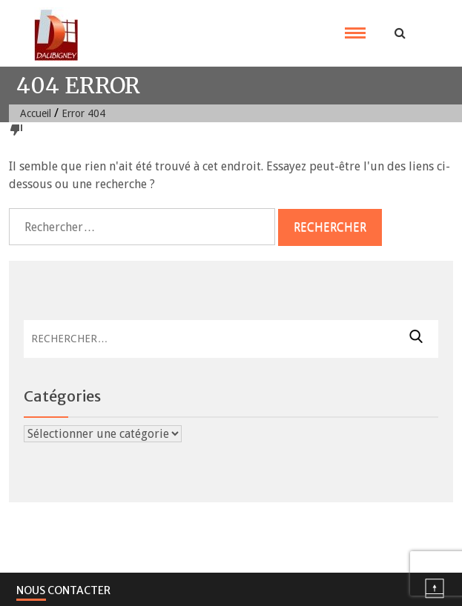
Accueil (35, 113)
